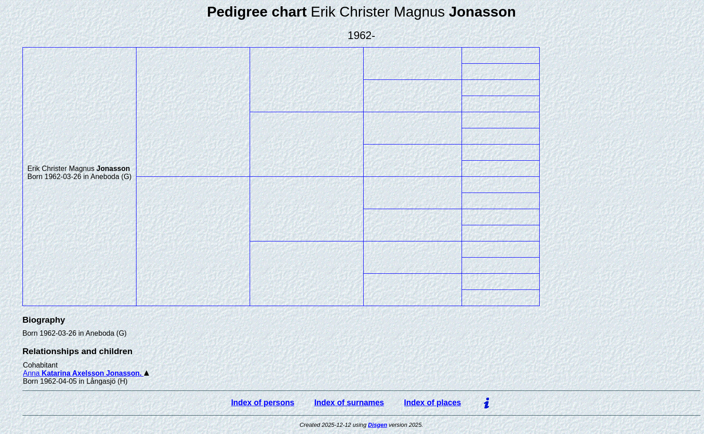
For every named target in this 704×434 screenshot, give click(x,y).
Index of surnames (349, 402)
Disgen (377, 424)
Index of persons (263, 402)
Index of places (432, 402)
